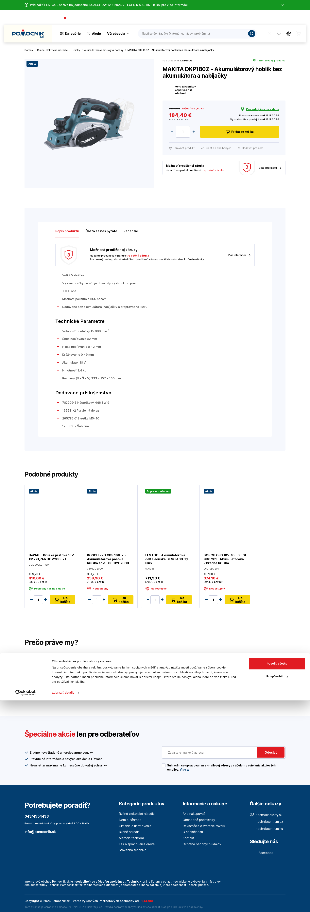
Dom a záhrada (130, 820)
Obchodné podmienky (199, 820)
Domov (29, 50)
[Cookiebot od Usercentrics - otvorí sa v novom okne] (25, 904)
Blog (267, 18)
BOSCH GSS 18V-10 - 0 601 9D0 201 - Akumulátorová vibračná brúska (225, 559)
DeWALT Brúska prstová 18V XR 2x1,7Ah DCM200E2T (51, 557)
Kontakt (300, 18)
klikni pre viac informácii (170, 5)
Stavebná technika (132, 850)
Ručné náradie (129, 832)
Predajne (282, 18)
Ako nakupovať (194, 814)
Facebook (261, 853)
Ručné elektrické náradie (137, 814)
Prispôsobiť (277, 888)
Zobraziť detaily (63, 904)
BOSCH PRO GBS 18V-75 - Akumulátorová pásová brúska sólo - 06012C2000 (108, 559)
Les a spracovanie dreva (137, 844)
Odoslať (271, 752)
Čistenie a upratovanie (135, 826)
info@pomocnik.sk (40, 832)
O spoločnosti (249, 18)
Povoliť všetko (277, 875)
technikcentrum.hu (266, 829)
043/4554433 (78, 18)
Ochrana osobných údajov (202, 844)
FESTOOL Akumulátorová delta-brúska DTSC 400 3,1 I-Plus (168, 559)
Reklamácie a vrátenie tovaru (204, 826)
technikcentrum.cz (266, 822)
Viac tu (185, 769)
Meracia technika (131, 838)
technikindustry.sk (266, 815)
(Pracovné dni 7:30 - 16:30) (109, 18)
